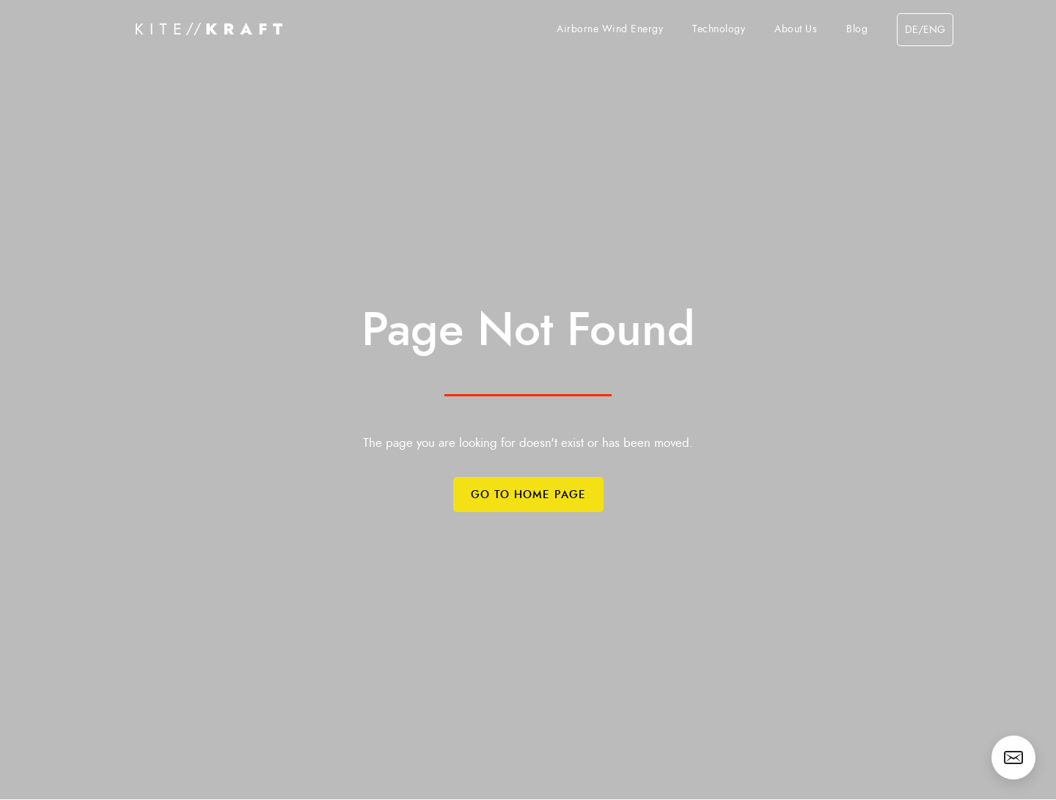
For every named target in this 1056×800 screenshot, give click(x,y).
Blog (857, 29)
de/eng (925, 30)
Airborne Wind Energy (610, 29)
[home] (209, 29)
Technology (718, 29)
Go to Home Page (528, 494)
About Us (795, 29)
